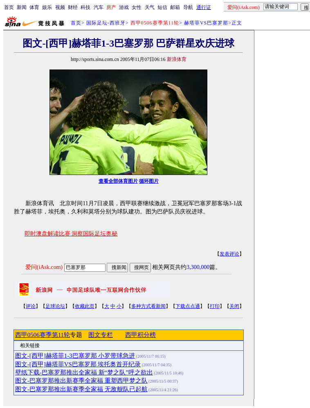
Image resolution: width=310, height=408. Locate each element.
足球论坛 (55, 306)
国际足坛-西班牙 (106, 23)
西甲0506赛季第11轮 (42, 335)
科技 (85, 7)
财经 (73, 7)
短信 (162, 7)
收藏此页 (84, 306)
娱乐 (47, 7)
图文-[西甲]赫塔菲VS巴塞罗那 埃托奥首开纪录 (78, 364)
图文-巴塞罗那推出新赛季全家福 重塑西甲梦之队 (81, 380)
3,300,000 (197, 267)
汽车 (98, 7)
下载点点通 (187, 306)
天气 (150, 7)
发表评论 (229, 254)
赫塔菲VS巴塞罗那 (206, 23)
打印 (215, 306)
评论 (31, 306)
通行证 (203, 7)
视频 (60, 7)
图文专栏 (100, 335)
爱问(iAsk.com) (44, 267)
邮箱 (175, 7)
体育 (34, 7)
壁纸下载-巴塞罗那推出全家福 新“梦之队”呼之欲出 (84, 372)
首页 (9, 7)
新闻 (22, 7)
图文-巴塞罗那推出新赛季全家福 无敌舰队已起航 (81, 389)
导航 (188, 7)
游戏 (124, 7)
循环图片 (149, 181)
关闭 (234, 306)
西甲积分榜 (140, 335)
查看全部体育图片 (118, 181)
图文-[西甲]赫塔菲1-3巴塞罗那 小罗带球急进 (75, 355)
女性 (137, 7)
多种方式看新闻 (148, 306)
